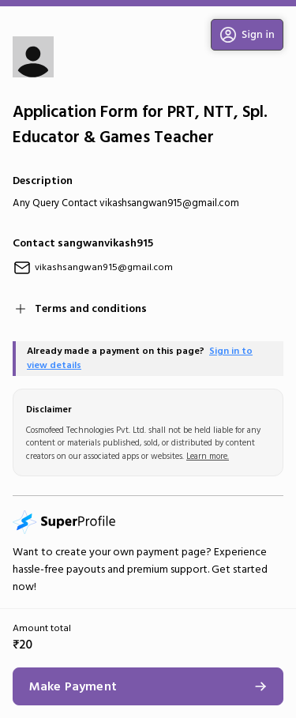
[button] (247, 35)
